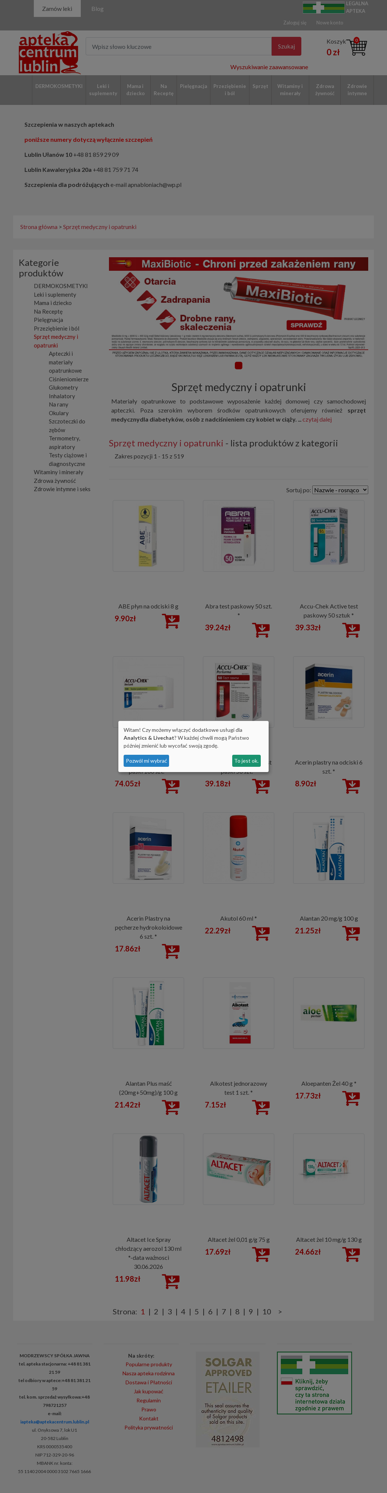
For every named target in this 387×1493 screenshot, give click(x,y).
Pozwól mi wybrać (146, 760)
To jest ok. (246, 760)
